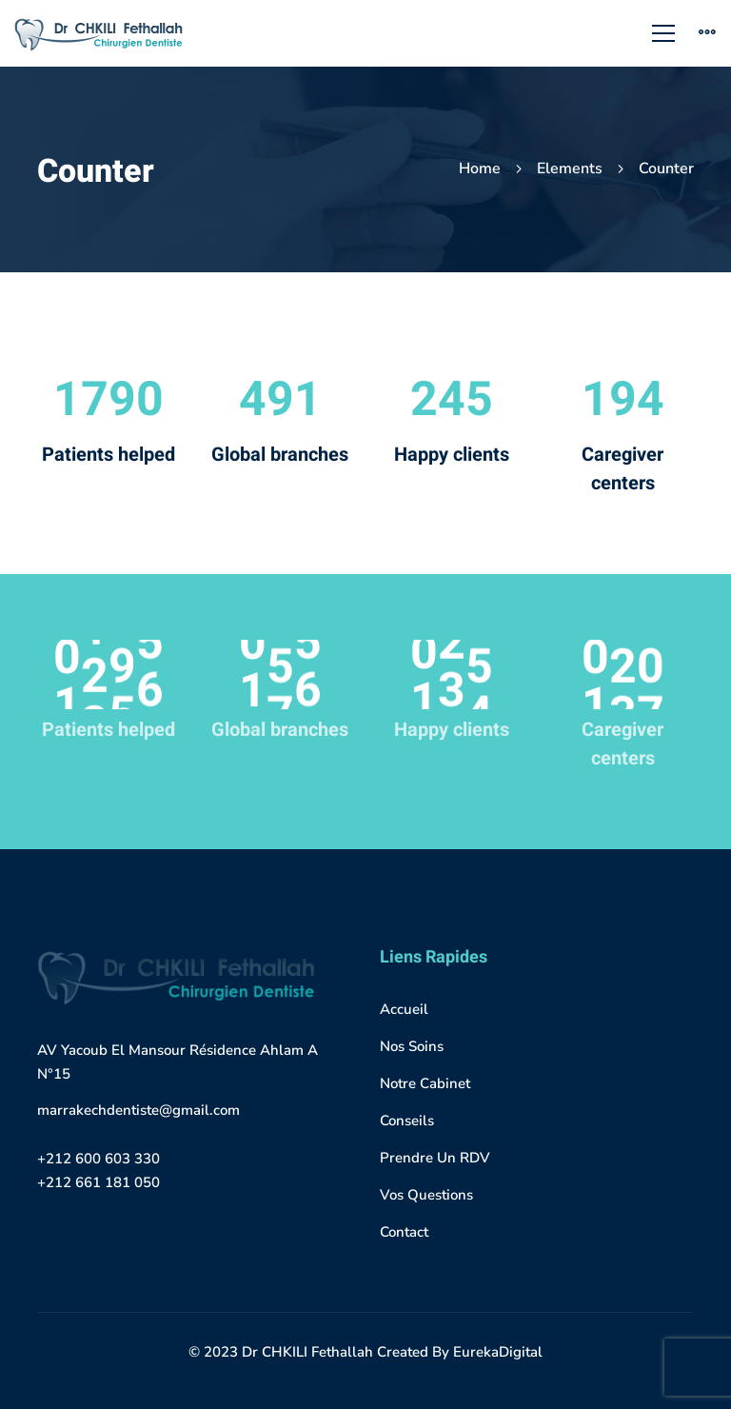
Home (480, 168)
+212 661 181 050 (98, 1182)
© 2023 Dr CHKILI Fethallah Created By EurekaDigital (365, 1351)
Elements (570, 168)
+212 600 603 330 (98, 1158)
